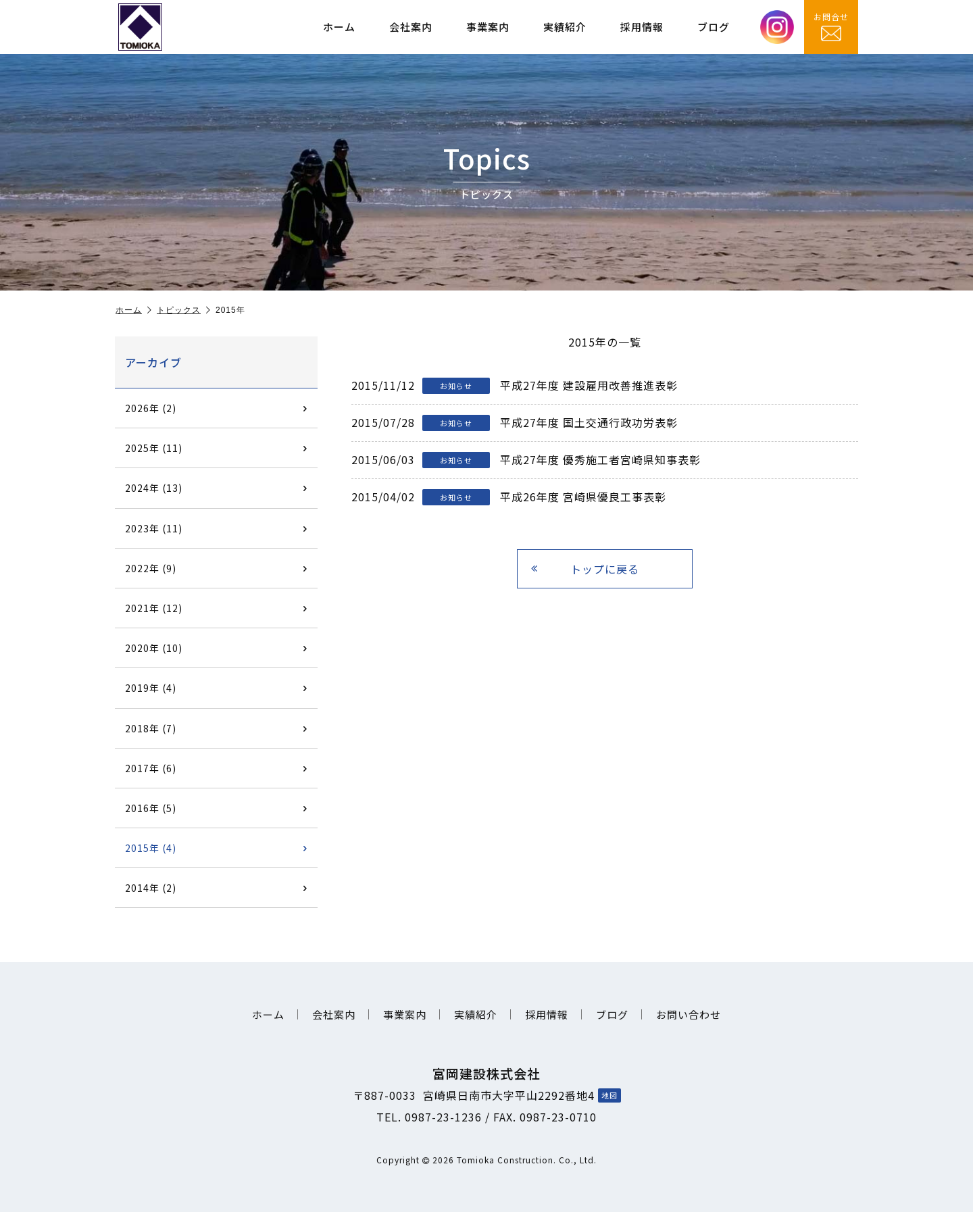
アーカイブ (153, 362)
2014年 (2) (216, 887)
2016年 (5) (216, 808)
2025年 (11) (216, 448)
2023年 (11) (216, 528)
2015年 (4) (216, 848)
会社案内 (410, 27)
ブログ (713, 27)
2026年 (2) (216, 408)
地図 (609, 1095)
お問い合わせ (688, 1014)
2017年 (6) (216, 768)
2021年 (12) (216, 608)
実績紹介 (565, 27)
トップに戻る (585, 569)
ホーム (339, 27)
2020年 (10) (216, 648)
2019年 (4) (216, 688)
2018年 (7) (216, 728)
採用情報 (642, 27)
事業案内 (487, 27)
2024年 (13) (216, 488)
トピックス (184, 310)
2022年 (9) (216, 568)
